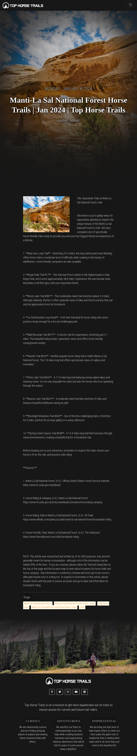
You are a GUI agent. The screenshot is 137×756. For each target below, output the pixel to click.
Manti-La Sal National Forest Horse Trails (75, 603)
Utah (82, 607)
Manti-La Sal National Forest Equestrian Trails (54, 607)
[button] (52, 692)
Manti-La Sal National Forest (38, 603)
